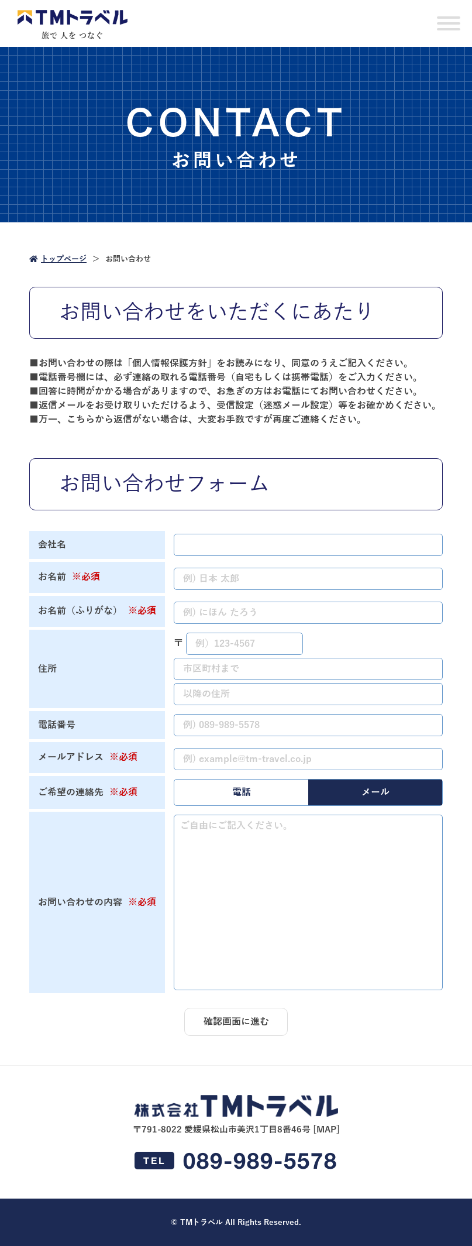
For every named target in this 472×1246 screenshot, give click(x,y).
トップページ (58, 259)
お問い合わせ (128, 259)
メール (375, 792)
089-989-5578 (236, 1160)
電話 (241, 792)
